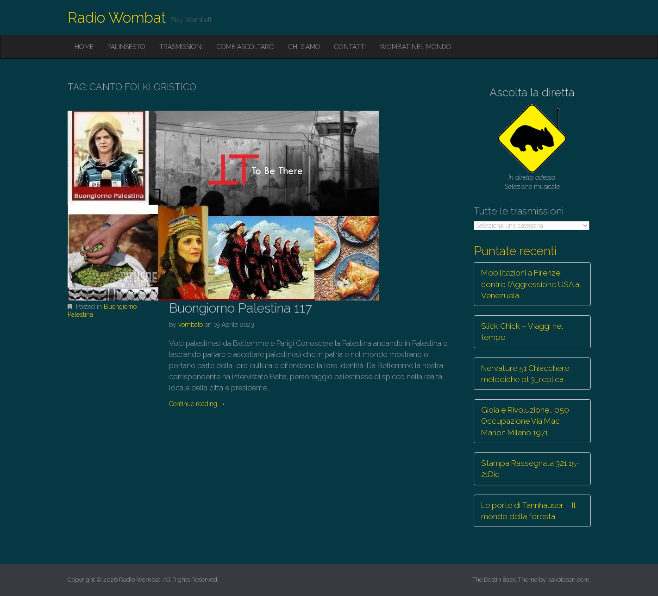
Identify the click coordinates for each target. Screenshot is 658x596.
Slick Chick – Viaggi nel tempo (522, 331)
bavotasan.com (568, 579)
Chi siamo (304, 46)
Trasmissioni (181, 46)
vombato (190, 324)
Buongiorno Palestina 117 (240, 308)
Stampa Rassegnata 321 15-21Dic (530, 468)
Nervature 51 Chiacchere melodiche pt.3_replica (525, 374)
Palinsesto (126, 46)
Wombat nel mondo (415, 46)
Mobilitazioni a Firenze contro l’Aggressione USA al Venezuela (531, 284)
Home (84, 46)
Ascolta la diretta (532, 92)
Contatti (350, 46)
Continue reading (197, 404)
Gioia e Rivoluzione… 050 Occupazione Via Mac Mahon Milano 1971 (525, 421)
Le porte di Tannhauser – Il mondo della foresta (528, 511)
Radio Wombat (117, 17)
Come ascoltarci (246, 46)
